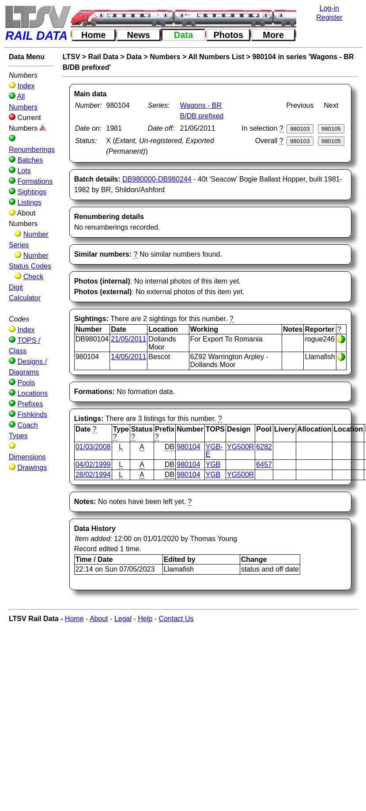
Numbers (165, 57)
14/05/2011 (128, 356)
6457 (264, 464)
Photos (228, 35)
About (99, 618)
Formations (35, 181)
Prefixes (30, 404)
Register (329, 17)
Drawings (32, 467)
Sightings (31, 192)
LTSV (71, 57)
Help (145, 618)
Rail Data (103, 57)
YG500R (240, 447)
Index (25, 86)
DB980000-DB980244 (157, 179)
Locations (32, 393)
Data (183, 35)
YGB (213, 464)
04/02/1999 (93, 464)
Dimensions (27, 457)
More (273, 35)
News (138, 35)
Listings (29, 202)
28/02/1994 (93, 474)
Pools (26, 383)
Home (93, 35)
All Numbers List (216, 57)
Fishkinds (32, 414)
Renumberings (32, 149)
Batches (30, 160)
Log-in (329, 8)
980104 (188, 447)
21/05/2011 (128, 339)
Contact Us (175, 618)
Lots (23, 170)
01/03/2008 (93, 447)
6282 (264, 447)
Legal (123, 618)
